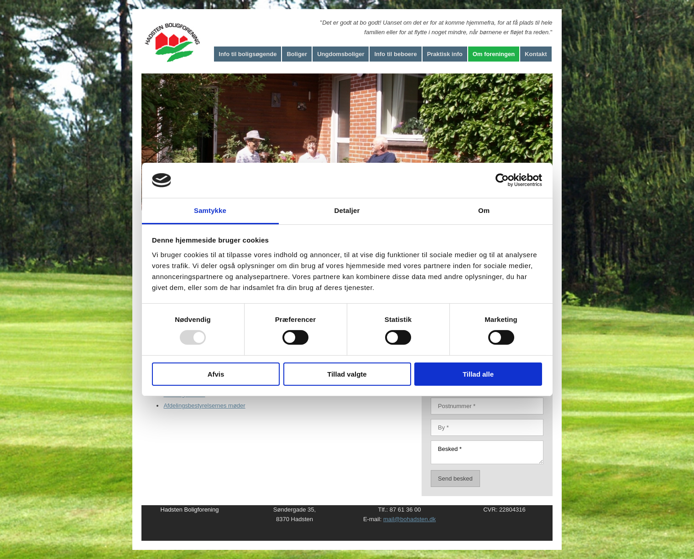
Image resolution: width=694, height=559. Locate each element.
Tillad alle (478, 374)
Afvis (216, 374)
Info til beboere (395, 54)
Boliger (297, 54)
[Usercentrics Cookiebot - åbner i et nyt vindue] (502, 180)
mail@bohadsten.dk (409, 519)
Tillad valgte (346, 374)
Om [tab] (484, 210)
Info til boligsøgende (248, 54)
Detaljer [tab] (347, 210)
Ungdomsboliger (340, 54)
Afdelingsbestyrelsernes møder (204, 405)
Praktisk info (445, 54)
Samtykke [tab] (210, 210)
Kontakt (536, 54)
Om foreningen (494, 54)
